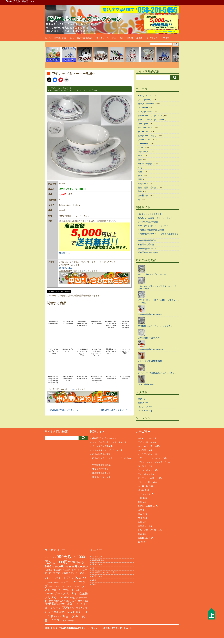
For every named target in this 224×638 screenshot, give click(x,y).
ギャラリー (97, 556)
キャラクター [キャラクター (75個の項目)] (52, 582)
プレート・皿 (144, 139)
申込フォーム (102, 38)
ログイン (142, 399)
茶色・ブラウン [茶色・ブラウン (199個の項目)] (77, 608)
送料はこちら (65, 253)
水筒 (140, 167)
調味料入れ (143, 195)
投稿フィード (144, 402)
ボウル (141, 147)
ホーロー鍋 (143, 143)
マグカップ (143, 151)
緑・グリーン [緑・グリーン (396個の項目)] (53, 607)
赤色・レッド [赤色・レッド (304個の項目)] (67, 612)
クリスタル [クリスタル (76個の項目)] (61, 582)
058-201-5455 (65, 268)
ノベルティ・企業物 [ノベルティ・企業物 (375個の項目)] (75, 593)
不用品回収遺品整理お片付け (151, 230)
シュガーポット (145, 127)
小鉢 (140, 155)
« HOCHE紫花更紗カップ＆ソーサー (63, 410)
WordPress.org (145, 410)
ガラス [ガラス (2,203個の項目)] (72, 577)
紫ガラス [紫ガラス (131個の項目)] (63, 604)
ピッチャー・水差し (147, 135)
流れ (72, 38)
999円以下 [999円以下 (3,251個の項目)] (66, 556)
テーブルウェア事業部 (148, 222)
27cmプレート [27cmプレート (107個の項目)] (50, 557)
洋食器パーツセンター (148, 252)
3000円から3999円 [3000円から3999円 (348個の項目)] (66, 566)
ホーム (48, 38)
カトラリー (143, 107)
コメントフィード (146, 407)
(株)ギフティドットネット (150, 214)
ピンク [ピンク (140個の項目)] (75, 598)
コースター (143, 123)
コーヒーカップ (75, 90)
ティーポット (144, 131)
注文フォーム (98, 564)
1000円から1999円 (61, 90)
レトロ (33, 1)
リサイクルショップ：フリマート (153, 226)
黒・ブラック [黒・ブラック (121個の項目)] (68, 620)
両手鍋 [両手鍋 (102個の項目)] (56, 601)
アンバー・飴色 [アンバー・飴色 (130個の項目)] (77, 573)
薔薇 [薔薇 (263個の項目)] (56, 612)
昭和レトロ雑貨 (145, 163)
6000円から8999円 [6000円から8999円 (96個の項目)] (62, 570)
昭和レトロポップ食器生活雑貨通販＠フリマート (67, 628)
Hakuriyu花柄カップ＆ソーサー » (116, 410)
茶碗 (140, 191)
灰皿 (140, 175)
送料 (121, 38)
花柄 (95, 90)
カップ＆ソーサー (66, 88)
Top (8, 1)
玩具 (140, 179)
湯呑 (140, 171)
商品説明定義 (60, 38)
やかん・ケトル (145, 95)
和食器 (25, 1)
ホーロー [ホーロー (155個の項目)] (83, 598)
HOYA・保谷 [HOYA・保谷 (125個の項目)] (76, 570)
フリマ (166, 38)
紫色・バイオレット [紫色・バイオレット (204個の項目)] (77, 603)
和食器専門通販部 (146, 244)
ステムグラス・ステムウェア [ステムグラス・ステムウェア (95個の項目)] (60, 587)
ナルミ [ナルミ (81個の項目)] (60, 594)
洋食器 (16, 1)
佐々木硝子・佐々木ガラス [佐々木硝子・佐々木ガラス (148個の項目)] (72, 601)
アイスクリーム (145, 99)
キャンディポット (146, 111)
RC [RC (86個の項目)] (83, 570)
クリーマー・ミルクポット (150, 115)
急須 (140, 159)
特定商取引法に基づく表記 (104, 572)
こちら (84, 271)
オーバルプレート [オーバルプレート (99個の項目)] (59, 578)
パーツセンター (153, 38)
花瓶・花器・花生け (147, 187)
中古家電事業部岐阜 (147, 240)
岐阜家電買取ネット (147, 248)
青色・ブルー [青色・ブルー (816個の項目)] (71, 616)
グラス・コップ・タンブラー (151, 119)
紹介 (114, 38)
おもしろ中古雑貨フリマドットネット (155, 218)
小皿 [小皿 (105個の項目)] (86, 601)
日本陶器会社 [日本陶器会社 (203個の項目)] (52, 603)
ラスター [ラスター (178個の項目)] (49, 601)
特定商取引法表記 (85, 38)
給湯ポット (143, 183)
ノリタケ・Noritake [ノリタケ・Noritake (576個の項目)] (58, 597)
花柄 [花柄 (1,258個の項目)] (65, 608)
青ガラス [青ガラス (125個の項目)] (57, 616)
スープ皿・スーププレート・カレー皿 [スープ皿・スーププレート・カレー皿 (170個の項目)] (66, 590)
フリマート (96, 628)
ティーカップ (87, 90)
